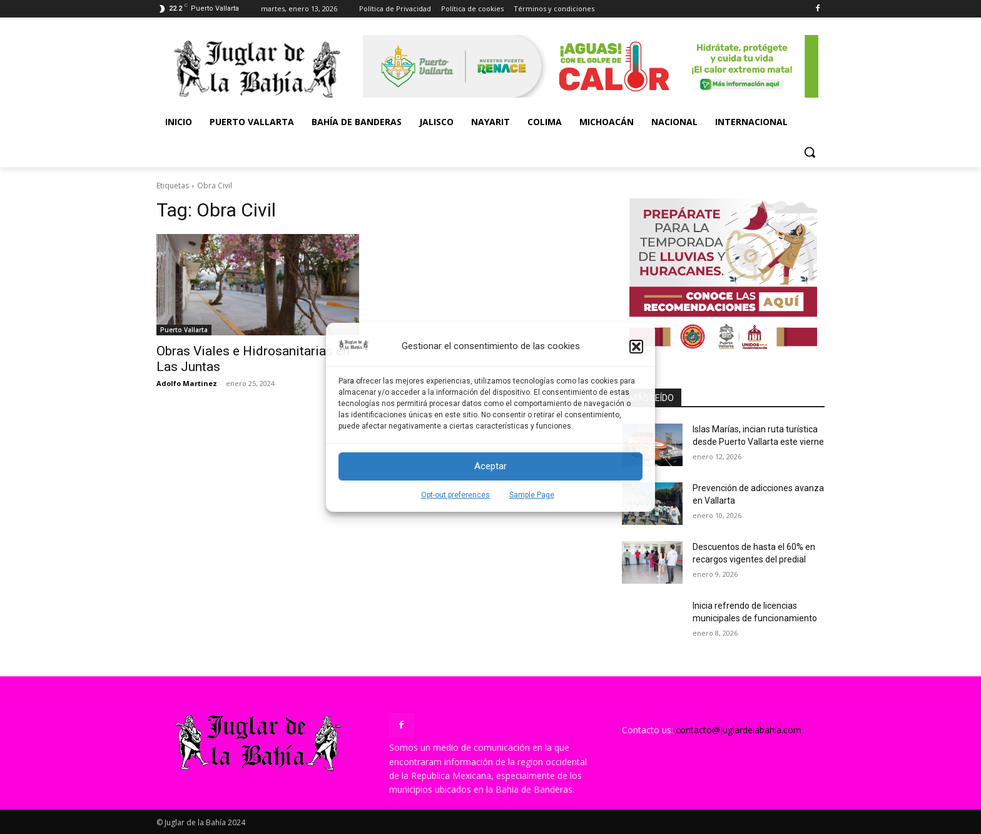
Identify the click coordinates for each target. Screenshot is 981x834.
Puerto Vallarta (184, 329)
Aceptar (490, 466)
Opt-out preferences (455, 495)
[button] (636, 346)
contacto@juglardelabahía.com (738, 730)
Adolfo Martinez (186, 383)
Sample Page (531, 495)
